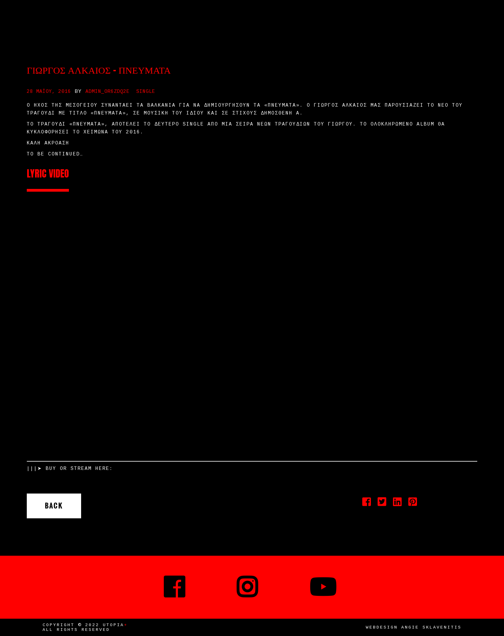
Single (145, 91)
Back (54, 506)
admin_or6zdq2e (107, 91)
